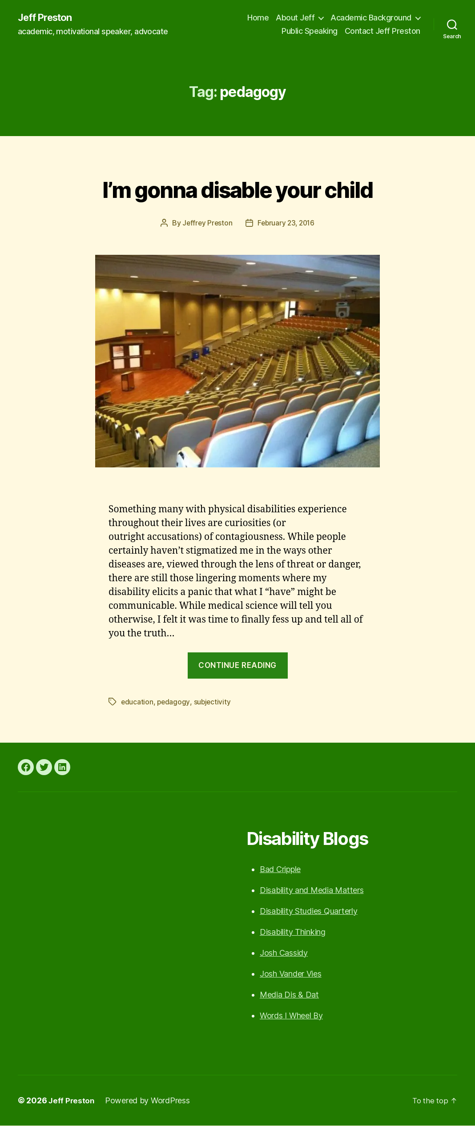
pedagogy (174, 702)
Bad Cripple (280, 869)
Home (258, 18)
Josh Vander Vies (291, 974)
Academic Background (370, 18)
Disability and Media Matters (311, 890)
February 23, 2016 (286, 223)
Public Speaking (310, 31)
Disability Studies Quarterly (308, 911)
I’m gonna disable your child (237, 188)
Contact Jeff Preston (382, 31)
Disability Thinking (293, 932)
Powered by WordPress (148, 1101)
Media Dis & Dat (289, 995)
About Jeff (295, 18)
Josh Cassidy (284, 953)
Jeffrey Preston (205, 223)
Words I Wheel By (291, 1016)
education (137, 702)
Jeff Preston (48, 17)
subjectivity (213, 702)
